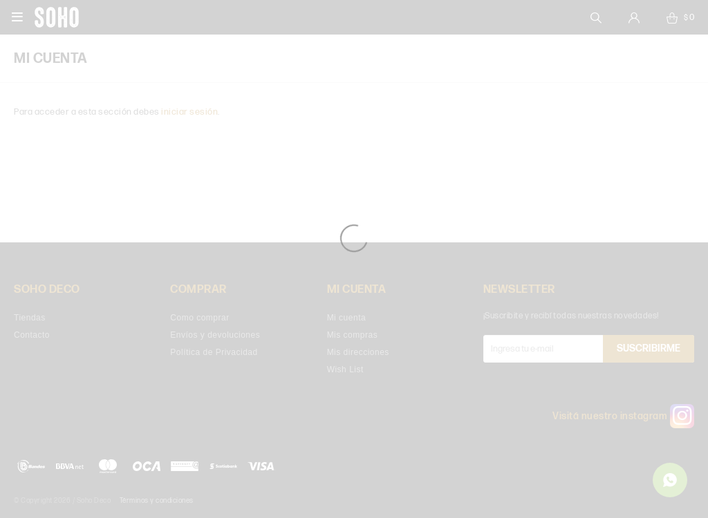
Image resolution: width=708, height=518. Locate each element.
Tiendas (30, 318)
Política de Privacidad (213, 352)
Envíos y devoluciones (215, 335)
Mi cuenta (346, 318)
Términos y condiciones (157, 501)
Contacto (32, 335)
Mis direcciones (358, 352)
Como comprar (199, 318)
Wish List (345, 369)
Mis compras (352, 335)
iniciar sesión (189, 111)
